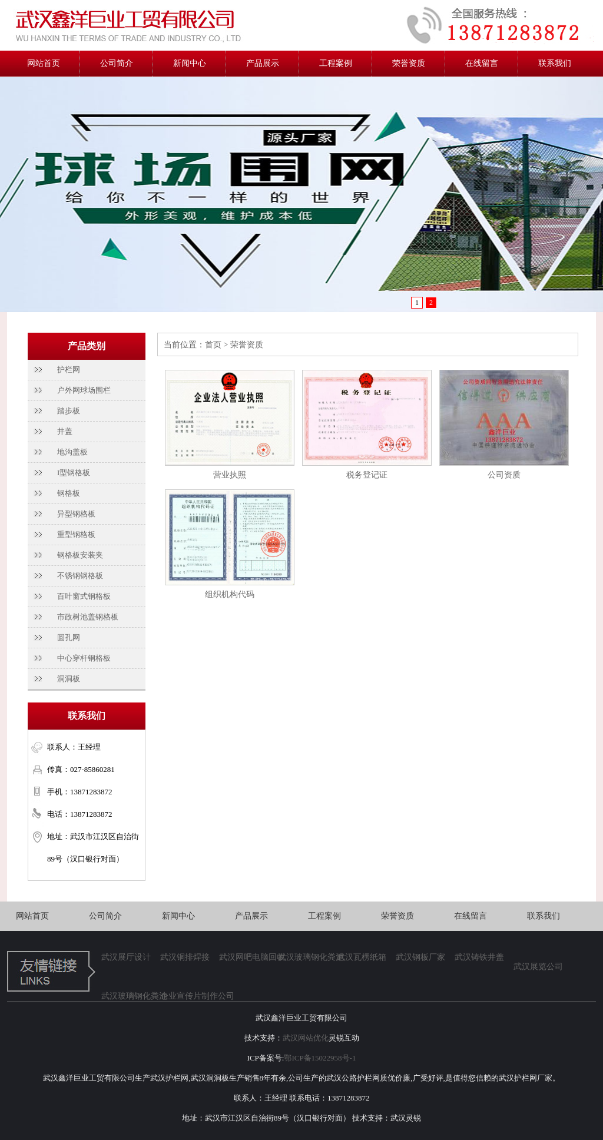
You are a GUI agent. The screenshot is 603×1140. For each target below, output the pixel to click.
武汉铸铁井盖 (479, 957)
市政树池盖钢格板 (87, 616)
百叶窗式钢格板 (84, 596)
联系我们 (554, 63)
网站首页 (43, 63)
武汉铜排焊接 (185, 957)
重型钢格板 (76, 534)
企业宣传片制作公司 (189, 996)
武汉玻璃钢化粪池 (307, 957)
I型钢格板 (73, 472)
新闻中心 (189, 63)
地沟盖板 (72, 452)
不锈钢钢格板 (80, 575)
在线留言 (481, 63)
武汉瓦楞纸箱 (361, 957)
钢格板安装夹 (80, 555)
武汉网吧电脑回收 (248, 957)
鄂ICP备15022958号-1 (320, 1057)
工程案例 (335, 63)
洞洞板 (68, 678)
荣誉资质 (408, 63)
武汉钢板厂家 (420, 957)
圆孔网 (68, 637)
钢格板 (68, 493)
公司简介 (116, 63)
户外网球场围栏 (84, 390)
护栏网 (68, 369)
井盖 (64, 431)
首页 (213, 344)
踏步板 (68, 410)
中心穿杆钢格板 (84, 658)
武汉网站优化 (306, 1037)
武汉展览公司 (538, 966)
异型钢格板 (76, 513)
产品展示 (262, 63)
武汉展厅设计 (126, 957)
